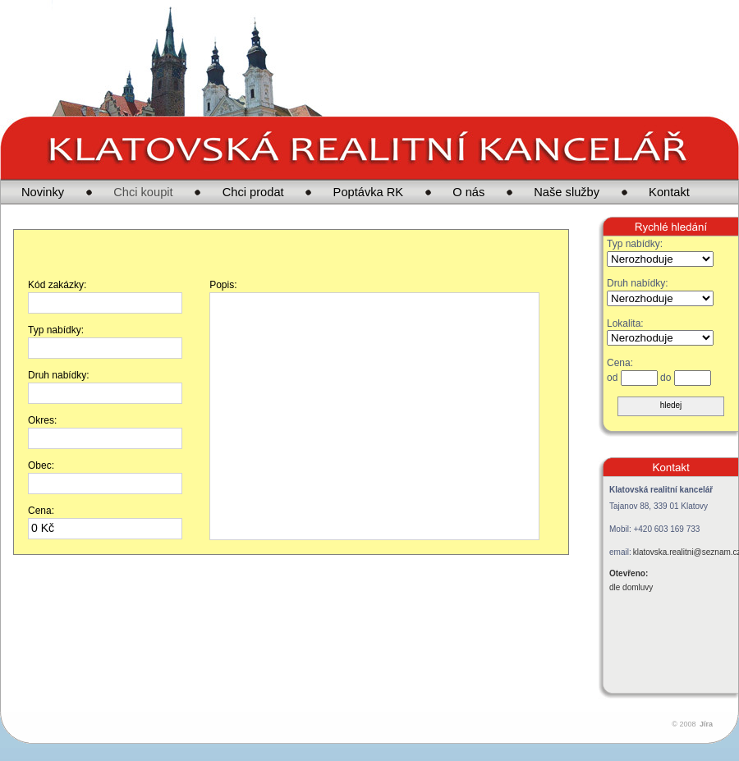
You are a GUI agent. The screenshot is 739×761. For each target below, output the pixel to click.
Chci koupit (143, 192)
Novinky (42, 192)
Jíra (706, 724)
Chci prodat (253, 192)
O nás (468, 192)
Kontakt (669, 192)
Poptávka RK (368, 192)
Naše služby (566, 192)
